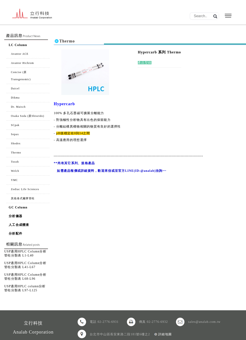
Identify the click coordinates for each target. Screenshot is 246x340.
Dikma (15, 97)
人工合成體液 (19, 225)
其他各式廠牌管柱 (23, 198)
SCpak (15, 125)
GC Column (18, 207)
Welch (15, 170)
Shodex (16, 143)
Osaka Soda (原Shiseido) (27, 116)
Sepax (15, 134)
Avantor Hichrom (22, 63)
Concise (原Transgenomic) (21, 76)
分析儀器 (15, 216)
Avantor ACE (20, 53)
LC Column (18, 45)
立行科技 (36, 15)
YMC (14, 180)
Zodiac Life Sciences (25, 189)
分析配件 (15, 233)
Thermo (16, 152)
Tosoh (15, 161)
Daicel (15, 88)
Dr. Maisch (18, 106)
